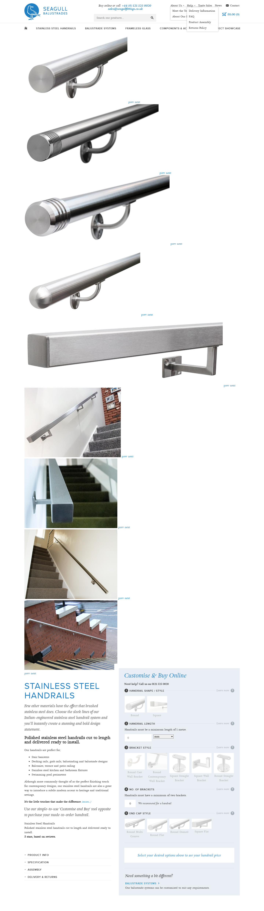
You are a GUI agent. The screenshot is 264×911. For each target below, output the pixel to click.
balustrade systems (140, 883)
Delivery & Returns (42, 877)
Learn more (223, 690)
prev (131, 102)
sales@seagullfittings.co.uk (125, 9)
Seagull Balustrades (45, 11)
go (152, 18)
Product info (38, 855)
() (233, 14)
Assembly (35, 869)
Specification (38, 862)
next (137, 102)
